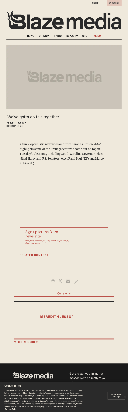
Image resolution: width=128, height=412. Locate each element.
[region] (64, 397)
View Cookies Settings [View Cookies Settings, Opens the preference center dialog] (117, 396)
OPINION (44, 36)
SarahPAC (96, 144)
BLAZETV (72, 36)
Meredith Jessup (16, 123)
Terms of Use (61, 240)
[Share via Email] (68, 281)
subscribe (113, 3)
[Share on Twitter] (59, 281)
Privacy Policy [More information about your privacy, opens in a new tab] (11, 409)
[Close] (125, 397)
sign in (95, 3)
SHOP (85, 36)
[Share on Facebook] (51, 281)
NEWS (30, 36)
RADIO (58, 36)
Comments (64, 295)
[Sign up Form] (86, 237)
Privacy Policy (49, 240)
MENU (97, 36)
